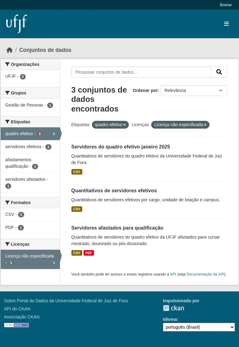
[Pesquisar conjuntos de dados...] (141, 72)
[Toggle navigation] (226, 24)
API (173, 274)
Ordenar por (145, 90)
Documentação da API (205, 274)
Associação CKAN (21, 316)
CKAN (173, 308)
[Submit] (219, 72)
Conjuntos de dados (45, 50)
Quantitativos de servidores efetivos (114, 190)
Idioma (170, 319)
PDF (88, 253)
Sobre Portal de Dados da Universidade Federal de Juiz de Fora (66, 300)
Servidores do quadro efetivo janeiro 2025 (120, 146)
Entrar (226, 4)
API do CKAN (17, 308)
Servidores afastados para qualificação (117, 228)
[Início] (10, 50)
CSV (76, 172)
